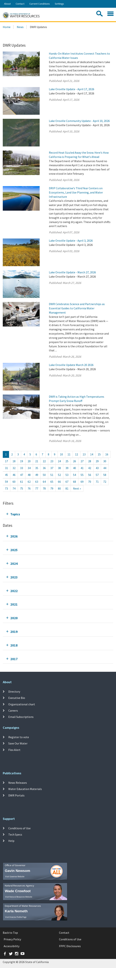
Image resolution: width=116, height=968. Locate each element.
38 (59, 468)
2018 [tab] (14, 645)
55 (82, 475)
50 (44, 475)
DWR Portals (16, 795)
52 (59, 475)
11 (68, 454)
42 (89, 468)
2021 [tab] (14, 604)
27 (82, 461)
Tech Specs (15, 834)
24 (59, 461)
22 (44, 461)
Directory (14, 691)
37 (51, 468)
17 (6, 461)
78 (44, 488)
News (20, 27)
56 (89, 475)
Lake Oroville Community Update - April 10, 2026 (79, 121)
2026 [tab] (14, 536)
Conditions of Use (19, 828)
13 (84, 454)
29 (97, 461)
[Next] (77, 488)
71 (97, 481)
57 (97, 475)
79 (51, 488)
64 (44, 481)
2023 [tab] (14, 577)
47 (21, 475)
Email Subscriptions (21, 717)
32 (14, 468)
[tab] (58, 514)
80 (59, 488)
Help (11, 841)
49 (36, 475)
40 (74, 468)
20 (29, 461)
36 (44, 468)
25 (66, 461)
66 (59, 481)
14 (91, 454)
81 (66, 488)
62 (29, 481)
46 (14, 475)
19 (21, 461)
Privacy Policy (12, 939)
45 (6, 475)
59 (6, 481)
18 (14, 461)
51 (51, 475)
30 (104, 461)
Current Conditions (39, 3)
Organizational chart (21, 704)
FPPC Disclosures (70, 946)
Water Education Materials (25, 789)
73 (6, 488)
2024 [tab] (14, 563)
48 (29, 475)
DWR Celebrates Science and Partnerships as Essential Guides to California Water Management (77, 308)
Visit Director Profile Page (15, 917)
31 (6, 468)
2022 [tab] (14, 591)
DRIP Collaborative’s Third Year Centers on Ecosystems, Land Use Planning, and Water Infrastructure (76, 192)
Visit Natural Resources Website (18, 897)
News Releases (17, 782)
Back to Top (10, 932)
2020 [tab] (14, 618)
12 (76, 454)
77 (36, 488)
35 (36, 468)
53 (66, 475)
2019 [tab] (14, 632)
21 (36, 461)
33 (21, 468)
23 (51, 461)
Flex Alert (14, 749)
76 (29, 488)
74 (14, 488)
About (7, 3)
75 (21, 488)
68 (74, 481)
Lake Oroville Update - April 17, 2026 (71, 89)
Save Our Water (17, 743)
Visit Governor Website (14, 876)
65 (51, 481)
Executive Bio (16, 698)
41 (82, 468)
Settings (59, 3)
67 (66, 481)
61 (21, 481)
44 (104, 468)
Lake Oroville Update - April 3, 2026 (71, 240)
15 (99, 454)
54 (74, 475)
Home (7, 27)
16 (106, 454)
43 (97, 468)
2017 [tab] (14, 659)
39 (66, 468)
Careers (13, 710)
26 (74, 461)
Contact (20, 3)
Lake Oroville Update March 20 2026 (71, 365)
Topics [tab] (15, 514)
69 (82, 481)
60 (14, 481)
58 (104, 475)
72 (104, 481)
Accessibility (11, 946)
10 (61, 454)
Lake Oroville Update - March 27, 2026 (72, 272)
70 (89, 481)
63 (36, 481)
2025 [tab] (14, 550)
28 (89, 461)
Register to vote (18, 737)
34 (29, 468)
